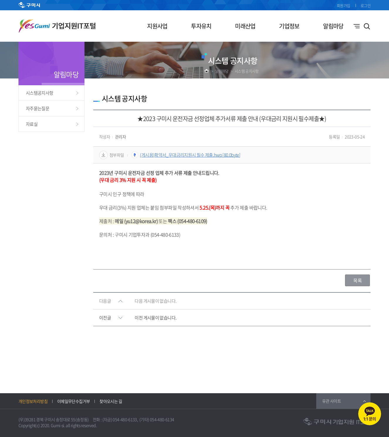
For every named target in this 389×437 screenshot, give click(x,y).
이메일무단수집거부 (73, 401)
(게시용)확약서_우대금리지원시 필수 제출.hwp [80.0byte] (190, 155)
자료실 (32, 124)
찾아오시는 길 (110, 401)
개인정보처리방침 (33, 401)
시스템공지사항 (39, 93)
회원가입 (343, 5)
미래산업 (245, 26)
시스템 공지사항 (247, 71)
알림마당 (333, 26)
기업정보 (289, 26)
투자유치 (201, 26)
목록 (357, 280)
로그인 (366, 5)
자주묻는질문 (37, 108)
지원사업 (157, 26)
